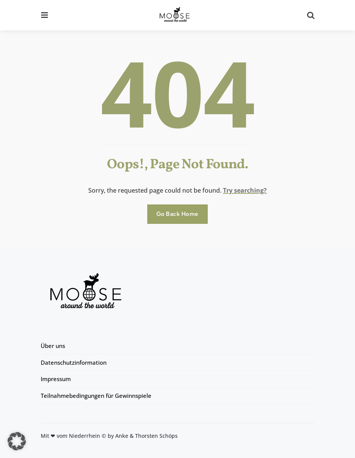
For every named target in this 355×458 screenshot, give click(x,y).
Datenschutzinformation (74, 362)
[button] (16, 441)
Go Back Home (177, 213)
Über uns (53, 345)
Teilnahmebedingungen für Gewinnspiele (96, 395)
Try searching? (245, 190)
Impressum (56, 379)
